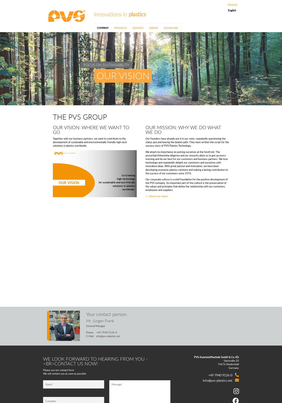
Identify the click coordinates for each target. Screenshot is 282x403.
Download (171, 28)
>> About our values (157, 196)
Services (138, 28)
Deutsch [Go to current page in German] (232, 5)
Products (120, 28)
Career (153, 28)
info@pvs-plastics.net (108, 336)
